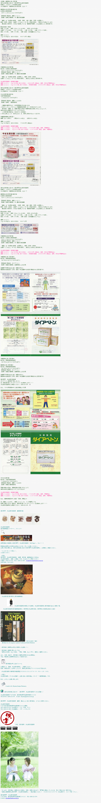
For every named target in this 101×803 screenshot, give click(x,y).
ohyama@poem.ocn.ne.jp (12, 798)
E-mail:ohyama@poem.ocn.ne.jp (34, 560)
